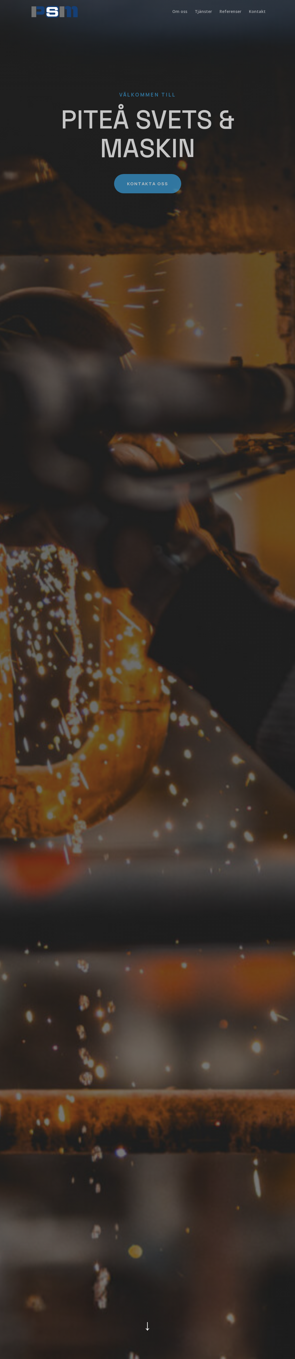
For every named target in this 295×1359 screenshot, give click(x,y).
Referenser (230, 12)
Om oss (179, 12)
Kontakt (257, 12)
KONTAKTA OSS (147, 184)
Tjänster (203, 12)
